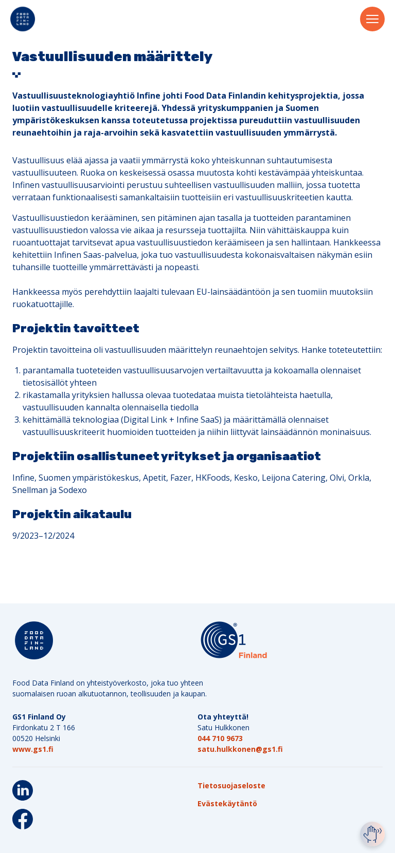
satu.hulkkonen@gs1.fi (240, 749)
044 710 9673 (220, 738)
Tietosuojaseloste (231, 785)
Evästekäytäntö (227, 803)
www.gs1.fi (32, 749)
